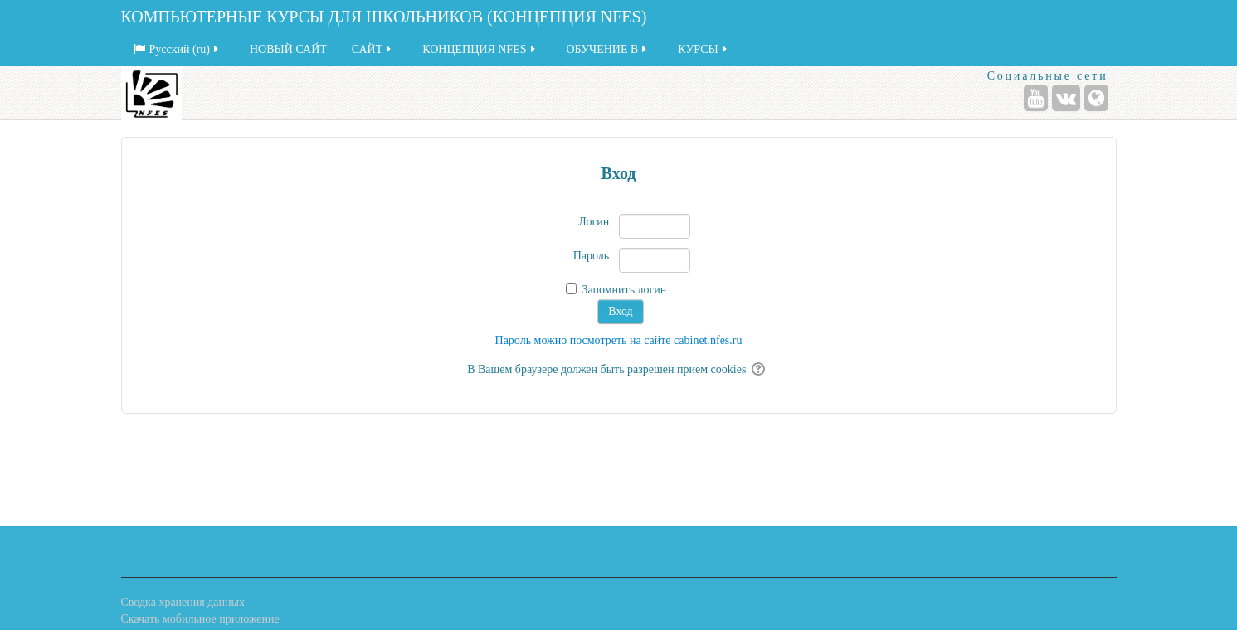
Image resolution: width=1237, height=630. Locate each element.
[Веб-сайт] (1096, 98)
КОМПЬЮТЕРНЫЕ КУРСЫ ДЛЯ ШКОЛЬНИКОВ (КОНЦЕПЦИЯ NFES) (384, 16)
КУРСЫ (703, 49)
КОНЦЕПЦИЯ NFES (479, 49)
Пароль (591, 256)
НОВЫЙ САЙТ (288, 49)
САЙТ (372, 49)
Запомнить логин (624, 290)
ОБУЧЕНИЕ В (608, 49)
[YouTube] (1036, 98)
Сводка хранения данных (183, 602)
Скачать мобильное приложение (200, 619)
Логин (593, 222)
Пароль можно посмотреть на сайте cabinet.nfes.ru (619, 340)
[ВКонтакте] (1066, 98)
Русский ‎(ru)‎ (178, 49)
